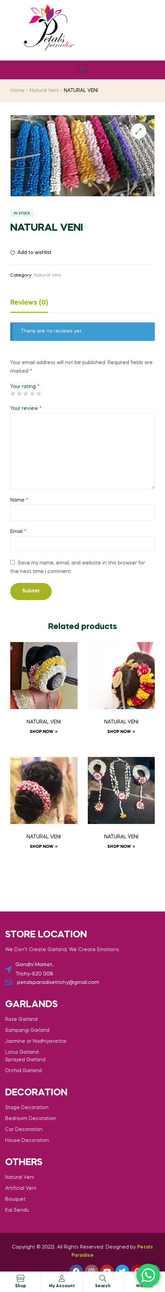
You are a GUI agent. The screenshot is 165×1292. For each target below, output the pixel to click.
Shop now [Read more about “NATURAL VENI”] (41, 732)
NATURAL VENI (44, 722)
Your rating (25, 386)
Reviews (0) (29, 302)
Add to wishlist (34, 252)
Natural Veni (44, 90)
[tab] (82, 304)
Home (17, 90)
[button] (82, 68)
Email (18, 531)
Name (19, 500)
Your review (26, 408)
